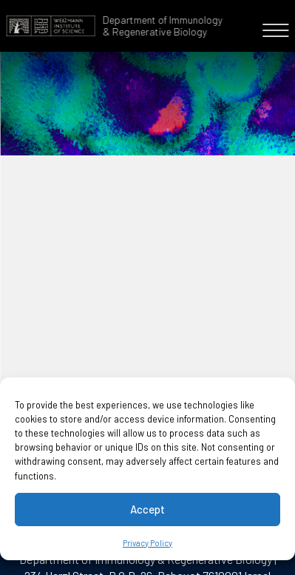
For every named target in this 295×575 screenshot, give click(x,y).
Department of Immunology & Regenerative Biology (162, 26)
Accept (147, 509)
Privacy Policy (147, 543)
